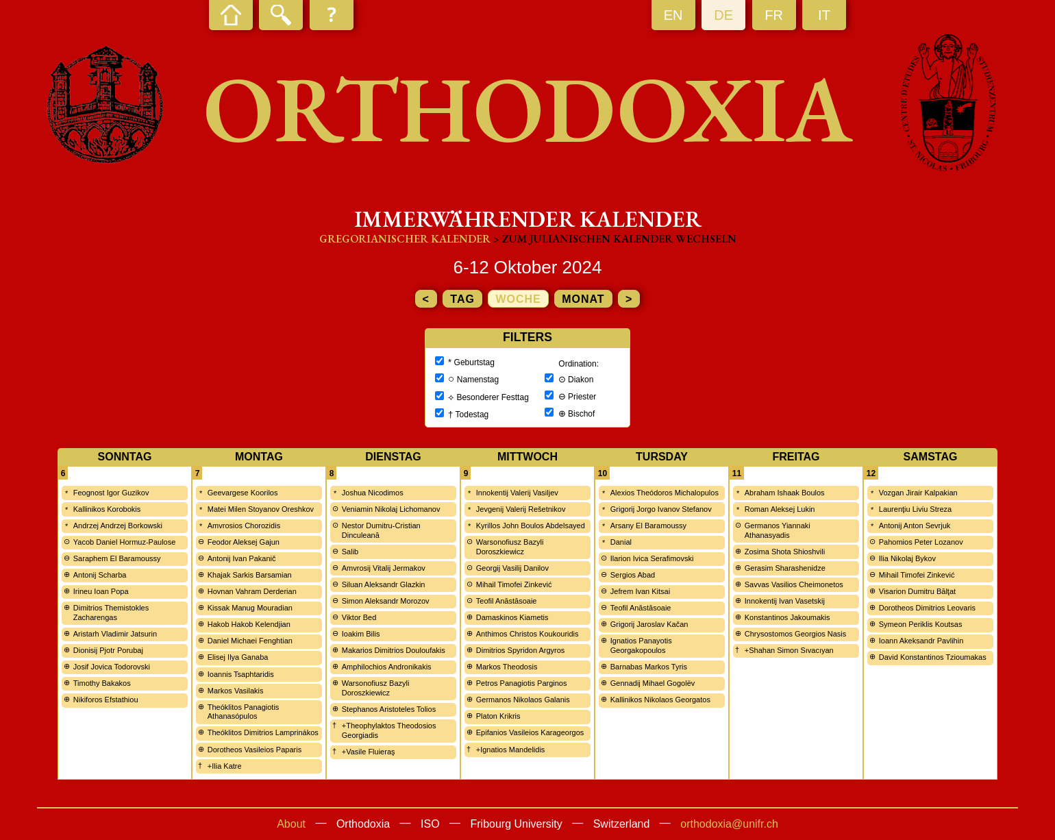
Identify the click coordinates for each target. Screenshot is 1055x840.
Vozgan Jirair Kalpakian (918, 493)
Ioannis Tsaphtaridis (241, 674)
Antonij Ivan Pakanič (242, 558)
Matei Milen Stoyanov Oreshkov (261, 509)
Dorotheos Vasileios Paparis (254, 749)
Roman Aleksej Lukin (780, 509)
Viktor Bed (359, 617)
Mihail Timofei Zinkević (514, 584)
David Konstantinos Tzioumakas (932, 657)
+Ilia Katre (225, 766)
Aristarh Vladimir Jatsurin (115, 634)
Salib (350, 551)
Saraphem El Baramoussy (117, 558)
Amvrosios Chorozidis (244, 525)
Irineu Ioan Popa (101, 591)
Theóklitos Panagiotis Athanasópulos (244, 712)
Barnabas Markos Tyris (648, 667)
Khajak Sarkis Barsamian (250, 575)
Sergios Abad (632, 575)
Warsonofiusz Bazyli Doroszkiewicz (376, 688)
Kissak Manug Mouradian (250, 608)
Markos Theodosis (507, 667)
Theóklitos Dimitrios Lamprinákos (263, 732)
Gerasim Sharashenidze (785, 568)
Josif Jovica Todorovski (111, 667)
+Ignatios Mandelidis (510, 749)
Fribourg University (516, 824)
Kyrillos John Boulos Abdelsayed (530, 525)
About (291, 824)
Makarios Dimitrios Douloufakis (393, 650)
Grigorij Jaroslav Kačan (649, 624)
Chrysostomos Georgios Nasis (796, 634)
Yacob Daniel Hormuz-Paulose (124, 542)
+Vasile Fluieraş (368, 752)
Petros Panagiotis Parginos (521, 683)
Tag (462, 299)
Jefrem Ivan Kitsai (640, 591)
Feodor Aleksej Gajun (244, 542)
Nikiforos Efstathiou (105, 699)
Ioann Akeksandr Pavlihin (921, 641)
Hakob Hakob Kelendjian (249, 624)
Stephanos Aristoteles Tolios (389, 709)
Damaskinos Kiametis (512, 617)
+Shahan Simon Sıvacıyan (789, 650)
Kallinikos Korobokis (106, 509)
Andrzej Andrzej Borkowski (117, 525)
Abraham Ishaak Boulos (785, 493)
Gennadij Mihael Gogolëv (652, 683)
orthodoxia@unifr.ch (729, 824)
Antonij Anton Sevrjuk (915, 525)
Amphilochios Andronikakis (387, 667)
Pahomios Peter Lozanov (921, 542)
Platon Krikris (498, 716)
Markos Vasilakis (236, 691)
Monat (583, 299)
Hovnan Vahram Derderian (252, 591)
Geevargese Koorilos (243, 493)
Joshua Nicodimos (373, 493)
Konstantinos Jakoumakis (787, 617)
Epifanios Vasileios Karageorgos (530, 732)
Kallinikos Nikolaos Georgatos (660, 699)
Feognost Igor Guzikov (111, 493)
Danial (621, 542)
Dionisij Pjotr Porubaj (108, 650)
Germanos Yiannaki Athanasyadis (777, 530)
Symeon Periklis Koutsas (921, 624)
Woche (518, 299)
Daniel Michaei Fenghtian (250, 641)
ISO (430, 824)
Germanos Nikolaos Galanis (523, 699)
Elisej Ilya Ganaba (238, 657)
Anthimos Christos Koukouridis (527, 634)
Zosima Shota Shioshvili (785, 551)
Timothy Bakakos (102, 683)
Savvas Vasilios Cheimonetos (794, 584)
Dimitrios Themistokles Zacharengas (111, 612)
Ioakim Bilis (361, 634)
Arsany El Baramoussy (648, 525)
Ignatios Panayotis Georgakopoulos (641, 645)
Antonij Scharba (100, 575)
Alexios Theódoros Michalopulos (664, 493)
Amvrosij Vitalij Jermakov (383, 568)
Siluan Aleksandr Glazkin (383, 584)
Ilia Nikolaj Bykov (907, 558)
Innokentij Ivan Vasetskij (785, 601)
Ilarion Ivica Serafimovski (652, 558)
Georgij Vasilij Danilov (512, 568)
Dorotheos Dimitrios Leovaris (927, 608)
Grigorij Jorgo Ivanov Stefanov (661, 509)
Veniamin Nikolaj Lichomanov (391, 509)
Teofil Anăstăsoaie (506, 601)
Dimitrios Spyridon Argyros (520, 650)
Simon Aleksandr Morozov (386, 601)
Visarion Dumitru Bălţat (917, 591)
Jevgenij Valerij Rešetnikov (521, 509)
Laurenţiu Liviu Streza (915, 509)
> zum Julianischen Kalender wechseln (614, 239)
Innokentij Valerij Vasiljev (517, 493)
